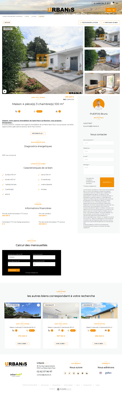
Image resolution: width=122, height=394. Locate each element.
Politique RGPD (87, 385)
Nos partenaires (56, 385)
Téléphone (86, 148)
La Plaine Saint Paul (48, 368)
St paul (34, 16)
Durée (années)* (38, 254)
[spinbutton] (44, 264)
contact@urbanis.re (44, 375)
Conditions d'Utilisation (99, 226)
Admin (78, 385)
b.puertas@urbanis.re (91, 126)
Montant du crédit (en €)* (15, 254)
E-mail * (85, 156)
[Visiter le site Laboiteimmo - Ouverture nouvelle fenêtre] (64, 389)
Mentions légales (68, 385)
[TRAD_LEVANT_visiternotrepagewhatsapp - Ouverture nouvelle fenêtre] (82, 373)
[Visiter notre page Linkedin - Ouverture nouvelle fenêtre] (86, 373)
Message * (86, 164)
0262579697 (87, 123)
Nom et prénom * (88, 140)
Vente (27, 16)
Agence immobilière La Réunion (12, 16)
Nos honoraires (45, 385)
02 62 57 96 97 (44, 371)
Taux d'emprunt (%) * (39, 261)
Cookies (97, 385)
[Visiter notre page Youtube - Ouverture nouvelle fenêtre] (78, 373)
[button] (100, 91)
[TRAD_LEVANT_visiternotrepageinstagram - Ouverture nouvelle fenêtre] (73, 373)
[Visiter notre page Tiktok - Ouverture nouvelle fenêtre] (69, 373)
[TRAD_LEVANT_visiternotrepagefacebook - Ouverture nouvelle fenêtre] (65, 373)
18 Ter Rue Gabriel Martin (46, 366)
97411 (39, 368)
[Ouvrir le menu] (111, 10)
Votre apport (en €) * (14, 261)
